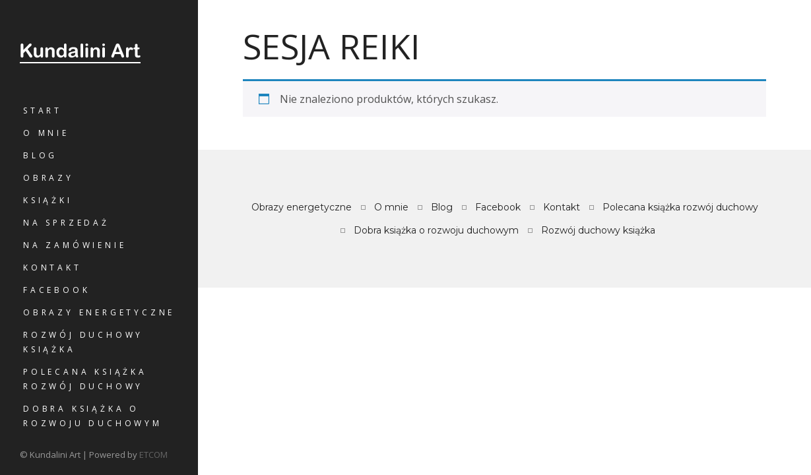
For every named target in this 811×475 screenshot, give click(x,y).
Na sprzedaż (66, 222)
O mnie (46, 133)
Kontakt (52, 267)
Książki (48, 200)
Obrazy (48, 177)
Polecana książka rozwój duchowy (85, 379)
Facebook (56, 290)
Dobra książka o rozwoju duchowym (92, 416)
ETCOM (153, 454)
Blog (40, 155)
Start (42, 110)
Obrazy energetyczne (99, 312)
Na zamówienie (74, 245)
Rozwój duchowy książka (83, 342)
